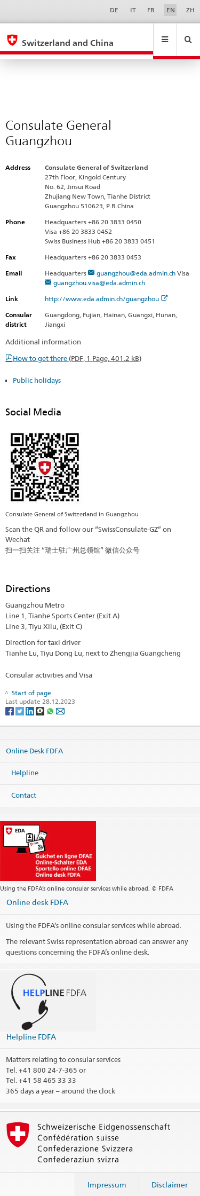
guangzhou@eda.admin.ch (136, 262)
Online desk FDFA (37, 891)
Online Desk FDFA (34, 740)
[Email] (60, 700)
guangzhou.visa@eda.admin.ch (99, 272)
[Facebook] (10, 700)
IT (133, 10)
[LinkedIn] (31, 700)
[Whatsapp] (51, 700)
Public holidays (37, 370)
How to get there (77, 348)
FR (151, 10)
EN (170, 10)
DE (114, 10)
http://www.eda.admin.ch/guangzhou (106, 288)
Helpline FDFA (31, 1026)
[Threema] (41, 700)
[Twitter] (20, 700)
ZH (190, 10)
